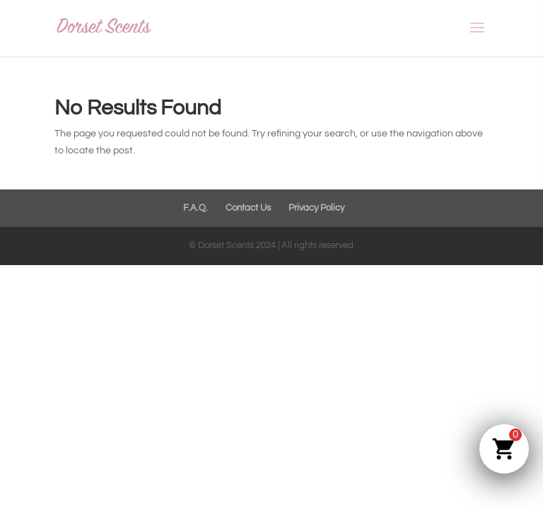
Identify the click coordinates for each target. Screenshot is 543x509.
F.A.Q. (195, 208)
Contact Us (248, 208)
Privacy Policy (316, 208)
